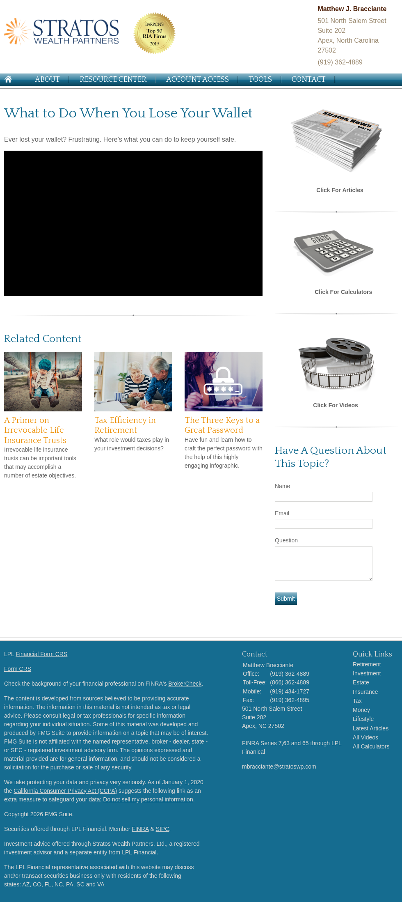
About (47, 80)
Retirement (367, 664)
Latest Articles (370, 728)
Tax (357, 701)
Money (361, 710)
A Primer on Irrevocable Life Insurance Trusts (35, 430)
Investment (367, 673)
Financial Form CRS (41, 654)
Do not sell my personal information (148, 799)
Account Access (197, 80)
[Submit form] (286, 598)
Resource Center (113, 80)
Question (286, 540)
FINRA (140, 829)
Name (282, 486)
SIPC (162, 829)
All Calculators (371, 746)
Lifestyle (363, 719)
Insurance (365, 692)
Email (282, 513)
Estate (361, 682)
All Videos (365, 737)
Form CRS (17, 669)
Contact (309, 80)
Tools (260, 80)
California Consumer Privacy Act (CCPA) (65, 790)
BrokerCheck (184, 683)
